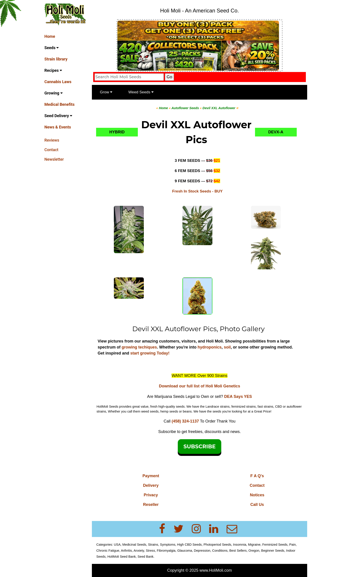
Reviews (51, 140)
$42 (217, 181)
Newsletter (54, 159)
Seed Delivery (58, 115)
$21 (217, 160)
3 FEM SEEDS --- (194, 160)
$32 (217, 170)
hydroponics (209, 347)
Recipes (53, 70)
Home (49, 36)
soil (227, 347)
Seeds (51, 47)
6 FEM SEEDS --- (194, 170)
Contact (51, 149)
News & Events (57, 127)
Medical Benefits (59, 104)
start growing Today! (150, 353)
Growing (53, 93)
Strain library (55, 59)
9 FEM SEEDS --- (194, 181)
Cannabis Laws (57, 81)
